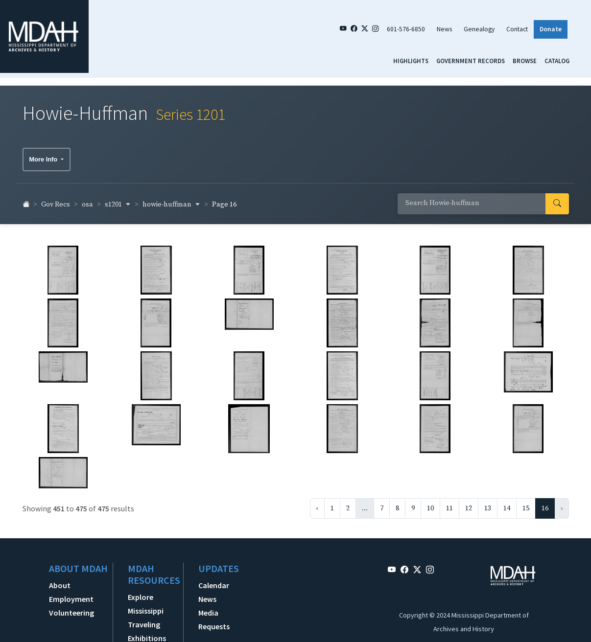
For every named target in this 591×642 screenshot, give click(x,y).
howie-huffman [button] (171, 199)
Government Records (470, 61)
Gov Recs (55, 200)
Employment (71, 594)
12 (468, 503)
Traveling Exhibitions (147, 626)
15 (525, 503)
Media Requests (214, 614)
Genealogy (479, 29)
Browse (525, 61)
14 (506, 503)
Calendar (213, 580)
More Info (44, 154)
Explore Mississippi (146, 599)
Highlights (410, 61)
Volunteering (71, 608)
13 (487, 503)
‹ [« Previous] (317, 503)
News (444, 29)
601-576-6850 (406, 29)
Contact (517, 29)
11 (449, 503)
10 (430, 503)
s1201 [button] (118, 199)
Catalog (556, 61)
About (60, 580)
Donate (551, 29)
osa (87, 200)
